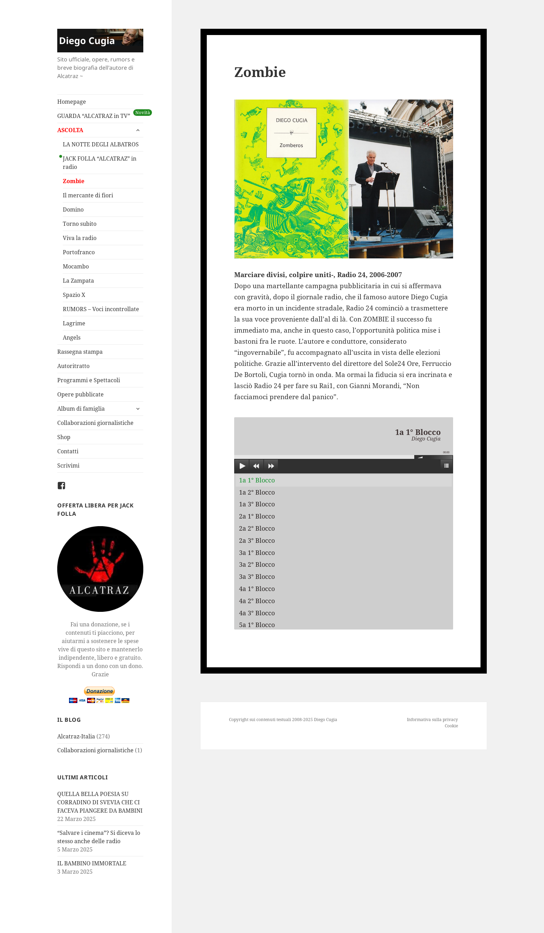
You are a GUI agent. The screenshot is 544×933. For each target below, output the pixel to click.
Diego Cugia (87, 40)
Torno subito (79, 224)
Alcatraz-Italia (76, 736)
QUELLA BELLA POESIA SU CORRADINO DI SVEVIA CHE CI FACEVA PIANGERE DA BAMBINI (100, 802)
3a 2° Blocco (257, 564)
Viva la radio (79, 238)
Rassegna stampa (80, 352)
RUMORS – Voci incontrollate (101, 309)
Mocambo (76, 266)
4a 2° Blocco (257, 601)
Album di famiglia (81, 408)
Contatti (67, 451)
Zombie (73, 181)
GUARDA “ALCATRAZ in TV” (93, 116)
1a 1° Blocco (257, 480)
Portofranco (79, 252)
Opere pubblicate (80, 394)
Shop (63, 437)
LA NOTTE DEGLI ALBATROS (101, 144)
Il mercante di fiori (88, 195)
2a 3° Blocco (257, 540)
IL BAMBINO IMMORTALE (91, 863)
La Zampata (78, 280)
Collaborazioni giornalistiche (95, 423)
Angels (71, 337)
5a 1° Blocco (257, 624)
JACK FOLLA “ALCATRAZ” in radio (99, 163)
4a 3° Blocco (257, 613)
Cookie (451, 726)
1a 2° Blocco (257, 492)
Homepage (71, 101)
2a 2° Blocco (257, 528)
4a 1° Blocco (257, 588)
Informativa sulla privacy (432, 719)
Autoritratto (73, 366)
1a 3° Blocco (257, 504)
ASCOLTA (70, 130)
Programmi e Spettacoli (88, 380)
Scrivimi (68, 465)
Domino (73, 209)
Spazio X (74, 295)
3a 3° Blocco (257, 576)
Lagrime (74, 323)
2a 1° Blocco (257, 516)
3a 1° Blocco (257, 552)
